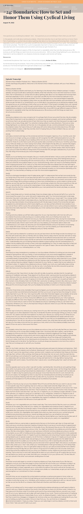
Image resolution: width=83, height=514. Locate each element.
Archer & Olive (51, 60)
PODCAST (17, 6)
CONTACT (66, 7)
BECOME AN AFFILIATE (8, 8)
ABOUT (57, 7)
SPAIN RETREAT (74, 8)
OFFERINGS (27, 8)
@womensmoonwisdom (32, 69)
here (48, 65)
